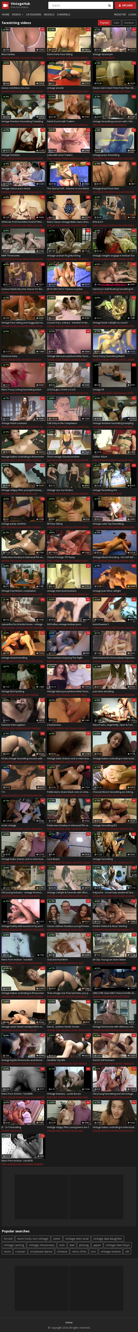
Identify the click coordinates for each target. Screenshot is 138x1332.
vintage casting (14, 1245)
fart (132, 191)
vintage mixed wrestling (14, 657)
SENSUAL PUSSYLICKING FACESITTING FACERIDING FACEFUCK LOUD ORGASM (23, 221)
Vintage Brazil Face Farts (106, 188)
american (36, 828)
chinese (62, 1251)
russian (20, 1251)
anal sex (23, 191)
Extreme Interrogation (13, 724)
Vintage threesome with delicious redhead (115, 1026)
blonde (105, 91)
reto (37, 392)
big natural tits (83, 57)
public (113, 258)
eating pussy (85, 124)
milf (122, 91)
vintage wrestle (55, 87)
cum (35, 493)
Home (5, 14)
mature (66, 124)
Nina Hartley (8, 54)
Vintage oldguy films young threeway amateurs (23, 490)
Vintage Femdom (10, 155)
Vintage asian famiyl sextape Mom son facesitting (23, 1026)
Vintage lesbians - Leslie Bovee (64, 1093)
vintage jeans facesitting (106, 155)
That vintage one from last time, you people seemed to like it (69, 993)
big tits (73, 124)
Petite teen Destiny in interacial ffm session (23, 557)
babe (13, 91)
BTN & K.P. (98, 221)
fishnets (87, 191)
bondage (114, 91)
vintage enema (111, 1251)
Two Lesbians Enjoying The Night (64, 657)
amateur (37, 459)
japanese (6, 1029)
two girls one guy (28, 761)
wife (58, 527)
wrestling (109, 57)
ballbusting (122, 292)
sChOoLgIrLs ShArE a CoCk (61, 389)
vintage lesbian (24, 627)
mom (4, 627)
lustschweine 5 (101, 624)
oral (106, 493)
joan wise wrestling (103, 691)
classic (32, 325)
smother (68, 459)
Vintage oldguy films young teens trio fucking (69, 1127)
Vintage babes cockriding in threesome (22, 456)
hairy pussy (107, 661)
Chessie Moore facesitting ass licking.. (113, 791)
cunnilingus (67, 527)
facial (84, 225)
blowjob (66, 225)
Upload (125, 5)
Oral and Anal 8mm (57, 959)
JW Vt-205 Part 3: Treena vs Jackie (65, 289)
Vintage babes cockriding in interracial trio (115, 758)
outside (105, 258)
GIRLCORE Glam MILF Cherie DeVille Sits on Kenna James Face (115, 993)
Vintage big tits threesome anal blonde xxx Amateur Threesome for (23, 1060)
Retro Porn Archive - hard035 (17, 959)
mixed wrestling (82, 459)
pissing (122, 694)
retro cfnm (79, 1251)
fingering (84, 258)
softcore (70, 57)
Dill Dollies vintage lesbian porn (64, 624)
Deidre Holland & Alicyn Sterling (110, 926)
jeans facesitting (126, 158)
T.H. (3, 791)
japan (97, 1245)
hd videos (107, 392)
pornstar (15, 57)
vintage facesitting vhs (105, 490)
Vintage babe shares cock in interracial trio (69, 758)
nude (115, 325)
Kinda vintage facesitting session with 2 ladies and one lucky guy (23, 758)
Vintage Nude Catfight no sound (110, 322)
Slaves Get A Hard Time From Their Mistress (115, 87)
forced (8, 1239)
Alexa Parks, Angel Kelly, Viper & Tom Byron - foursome (115, 724)
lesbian (51, 258)
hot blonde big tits (107, 862)
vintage (5, 57)
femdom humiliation (76, 996)
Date (116, 22)
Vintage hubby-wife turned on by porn (22, 926)
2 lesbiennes (54, 724)
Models (49, 14)
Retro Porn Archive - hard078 (17, 1160)
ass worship (123, 191)
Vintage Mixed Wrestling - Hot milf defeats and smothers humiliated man (115, 557)
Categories (33, 14)
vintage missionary (41, 1245)
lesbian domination (71, 292)
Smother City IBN (56, 1060)
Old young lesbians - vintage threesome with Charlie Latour (23, 892)
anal (23, 795)
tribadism (84, 661)
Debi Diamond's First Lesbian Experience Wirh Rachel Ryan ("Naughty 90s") (115, 657)
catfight (78, 191)
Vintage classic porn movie (15, 188)
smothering (124, 862)
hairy (50, 124)
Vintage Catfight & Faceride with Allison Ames (69, 892)
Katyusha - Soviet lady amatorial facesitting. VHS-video (115, 892)
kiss (111, 426)
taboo (25, 1029)
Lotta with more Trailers (60, 155)
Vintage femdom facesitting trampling (113, 423)
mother (11, 627)
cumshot (75, 225)
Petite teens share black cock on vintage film (69, 791)
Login (132, 14)
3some (64, 627)
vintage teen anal (77, 1239)
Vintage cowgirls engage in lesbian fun (114, 255)
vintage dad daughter (107, 1239)
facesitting (37, 57)
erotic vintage (8, 825)
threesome (16, 258)
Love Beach (53, 859)
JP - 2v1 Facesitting (11, 1127)
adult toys (74, 627)
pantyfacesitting (68, 91)
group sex (21, 91)
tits (20, 929)
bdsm (128, 91)
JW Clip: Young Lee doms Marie (109, 959)
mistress (118, 426)
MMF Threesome (10, 255)
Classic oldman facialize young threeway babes (69, 926)
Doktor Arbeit (100, 456)
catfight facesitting (116, 962)
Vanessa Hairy (9, 356)
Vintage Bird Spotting (12, 691)
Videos (18, 14)
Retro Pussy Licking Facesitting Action (21, 389)
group (128, 1097)
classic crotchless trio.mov (15, 87)
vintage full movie (102, 325)
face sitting (110, 158)
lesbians (121, 258)
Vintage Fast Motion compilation (18, 590)
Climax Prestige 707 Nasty (61, 557)
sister (57, 1239)
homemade (39, 560)
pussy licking (40, 225)
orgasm (112, 493)
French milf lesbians (103, 1060)
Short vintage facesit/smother (63, 456)
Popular (104, 22)
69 (129, 392)
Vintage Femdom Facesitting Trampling (22, 121)
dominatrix (109, 292)
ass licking (25, 57)
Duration (129, 22)
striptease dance (41, 1251)
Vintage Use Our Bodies (60, 490)
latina (84, 359)
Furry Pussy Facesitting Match (109, 356)
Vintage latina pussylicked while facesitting (69, 356)
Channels (63, 14)
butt (23, 225)
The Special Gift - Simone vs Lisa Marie (68, 188)
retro (12, 124)
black (95, 493)
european (70, 392)
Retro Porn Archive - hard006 (17, 1093)
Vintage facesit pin (103, 54)
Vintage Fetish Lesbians (14, 423)
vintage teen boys (118, 1245)
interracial (28, 258)
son (93, 1251)
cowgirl (80, 426)
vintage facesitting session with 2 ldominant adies (115, 121)
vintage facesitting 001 (105, 825)
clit (127, 1251)
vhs (20, 1130)
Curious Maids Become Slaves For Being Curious (23, 289)
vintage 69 (98, 389)
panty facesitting (86, 91)
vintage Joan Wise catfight (107, 590)
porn (12, 392)
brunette (123, 225)
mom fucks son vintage (32, 1239)
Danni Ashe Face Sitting (59, 54)
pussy (19, 392)
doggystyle (43, 325)
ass (106, 426)
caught (33, 1029)
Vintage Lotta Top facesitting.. (109, 523)
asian (15, 191)
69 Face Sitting (54, 523)
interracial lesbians (74, 594)
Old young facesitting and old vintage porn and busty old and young (115, 1093)
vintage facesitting (103, 859)
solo (62, 1245)
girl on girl (58, 594)
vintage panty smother (13, 523)
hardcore (6, 191)
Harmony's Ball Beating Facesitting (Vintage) (115, 289)
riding (29, 225)
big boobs (15, 225)
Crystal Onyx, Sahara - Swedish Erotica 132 (69, 322)
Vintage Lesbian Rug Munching (63, 255)
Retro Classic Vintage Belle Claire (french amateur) (69, 221)
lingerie (32, 91)
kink (49, 191)
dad (72, 1245)
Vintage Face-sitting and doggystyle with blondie (23, 322)
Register (120, 14)
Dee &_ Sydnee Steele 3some (63, 1026)
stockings (112, 694)
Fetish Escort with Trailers (61, 121)
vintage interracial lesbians (62, 590)
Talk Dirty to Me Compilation (62, 423)
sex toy (120, 627)
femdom (27, 124)
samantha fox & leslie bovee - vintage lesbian (23, 624)
